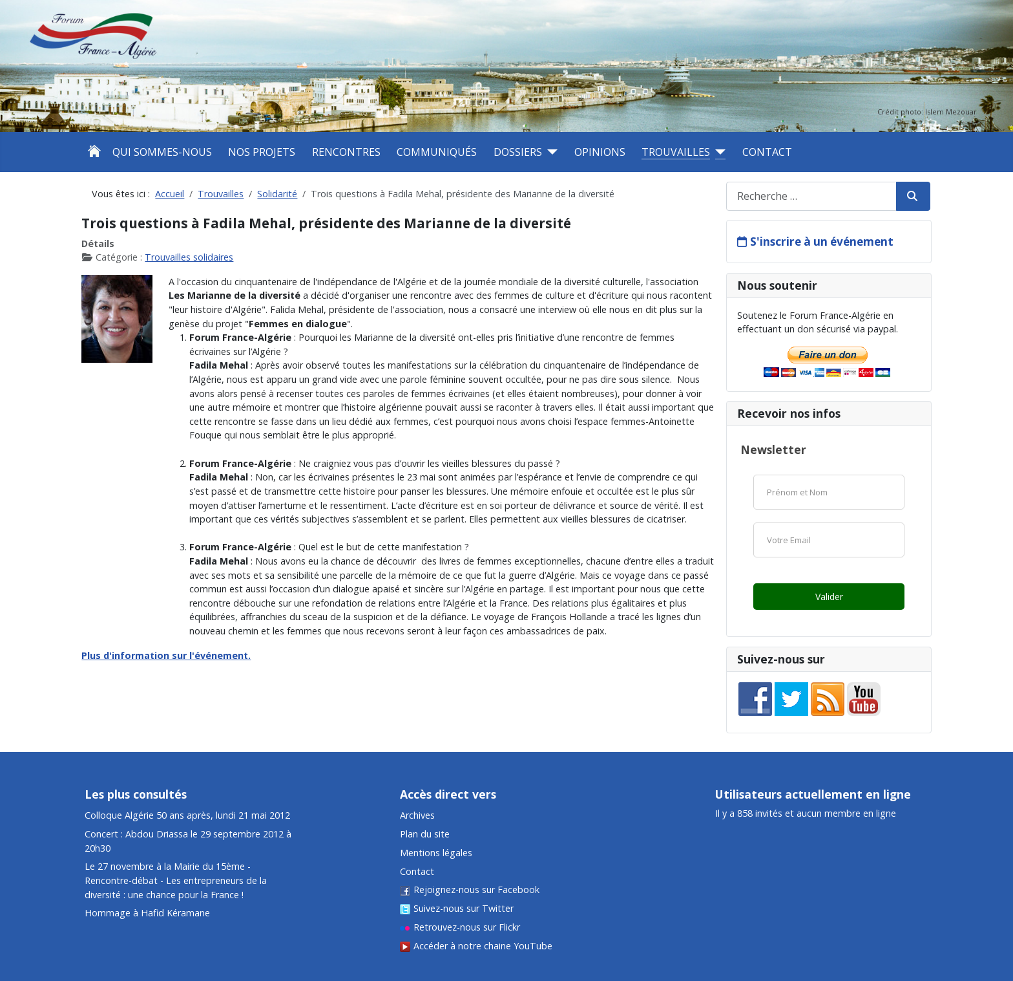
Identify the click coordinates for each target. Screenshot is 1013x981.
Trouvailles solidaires (189, 257)
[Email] (828, 540)
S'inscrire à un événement (821, 241)
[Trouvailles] (718, 152)
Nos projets (261, 152)
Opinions (599, 152)
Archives (417, 815)
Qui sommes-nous (162, 152)
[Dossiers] (550, 152)
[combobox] (811, 196)
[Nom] (828, 492)
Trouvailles (676, 152)
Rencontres (346, 152)
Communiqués (437, 152)
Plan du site (425, 834)
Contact (767, 152)
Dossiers (518, 152)
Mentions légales (436, 852)
